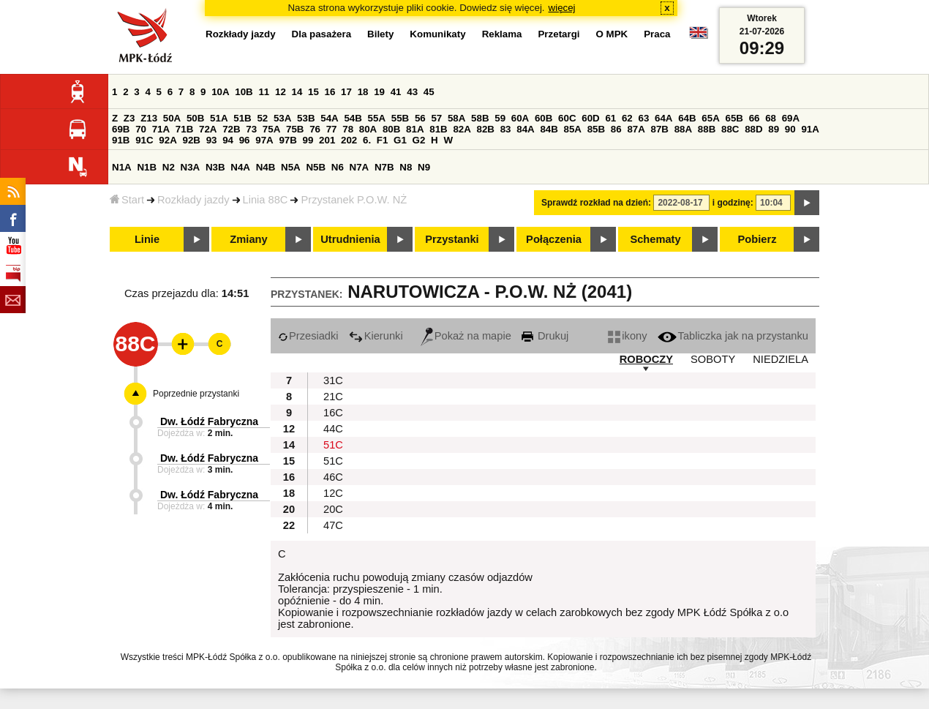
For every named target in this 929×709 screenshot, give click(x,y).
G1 (400, 140)
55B (400, 118)
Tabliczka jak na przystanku (733, 336)
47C (333, 525)
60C (567, 118)
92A (167, 140)
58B (480, 118)
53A (282, 118)
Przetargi (558, 34)
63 (643, 118)
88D (753, 129)
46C (333, 477)
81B (438, 129)
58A (456, 118)
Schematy (655, 239)
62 (627, 118)
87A (635, 129)
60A (520, 118)
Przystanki (451, 239)
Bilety (380, 34)
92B (191, 140)
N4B (266, 167)
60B (543, 118)
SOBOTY (713, 359)
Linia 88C (265, 200)
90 (790, 129)
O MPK (612, 34)
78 (347, 129)
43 (412, 91)
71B (184, 129)
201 (327, 140)
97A (264, 140)
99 (308, 140)
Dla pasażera (322, 34)
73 (251, 129)
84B (548, 129)
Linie (147, 239)
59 (499, 118)
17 (346, 91)
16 (330, 91)
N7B (384, 167)
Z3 (129, 118)
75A (271, 129)
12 (280, 91)
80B (391, 129)
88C (730, 129)
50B (195, 118)
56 (420, 118)
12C (333, 493)
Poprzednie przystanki (196, 394)
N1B (147, 167)
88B (706, 129)
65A (710, 118)
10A (220, 91)
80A (368, 129)
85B (596, 129)
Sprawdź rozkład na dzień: (596, 203)
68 (770, 118)
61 (610, 118)
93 (211, 140)
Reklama (502, 34)
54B (352, 118)
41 (396, 91)
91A (810, 129)
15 (313, 91)
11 (263, 91)
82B (485, 129)
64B (687, 118)
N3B (215, 167)
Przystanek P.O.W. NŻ (354, 200)
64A (663, 118)
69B (120, 129)
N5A (291, 167)
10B (243, 91)
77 (331, 129)
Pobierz (757, 239)
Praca (657, 34)
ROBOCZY (646, 359)
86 (616, 129)
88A (683, 129)
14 (297, 91)
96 (244, 140)
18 (363, 91)
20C (333, 509)
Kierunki (376, 336)
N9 (424, 167)
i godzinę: (732, 203)
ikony (627, 336)
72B (231, 129)
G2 (419, 140)
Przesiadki (308, 336)
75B (295, 129)
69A (791, 118)
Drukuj (545, 336)
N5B (316, 167)
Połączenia (554, 239)
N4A (240, 167)
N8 (405, 167)
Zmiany (248, 239)
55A (376, 118)
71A (161, 129)
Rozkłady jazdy (193, 200)
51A (218, 118)
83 (505, 129)
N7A (359, 167)
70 (140, 129)
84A (525, 129)
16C (333, 413)
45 (429, 91)
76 (314, 129)
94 (227, 140)
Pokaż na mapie (466, 336)
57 (436, 118)
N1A (122, 167)
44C (333, 429)
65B (733, 118)
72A (208, 129)
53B (306, 118)
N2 (168, 167)
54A (329, 118)
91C (144, 140)
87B (660, 129)
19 (379, 91)
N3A (190, 167)
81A (415, 129)
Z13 (148, 118)
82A (461, 129)
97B (287, 140)
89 (773, 129)
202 (349, 140)
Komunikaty (437, 34)
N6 (337, 167)
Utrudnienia (350, 239)
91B (120, 140)
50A (172, 118)
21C (333, 396)
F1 (382, 140)
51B (242, 118)
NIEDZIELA (780, 359)
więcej (562, 7)
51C (333, 445)
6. (367, 140)
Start (127, 200)
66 (754, 118)
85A (573, 129)
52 (262, 118)
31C (333, 380)
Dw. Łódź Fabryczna (209, 421)
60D (590, 118)
